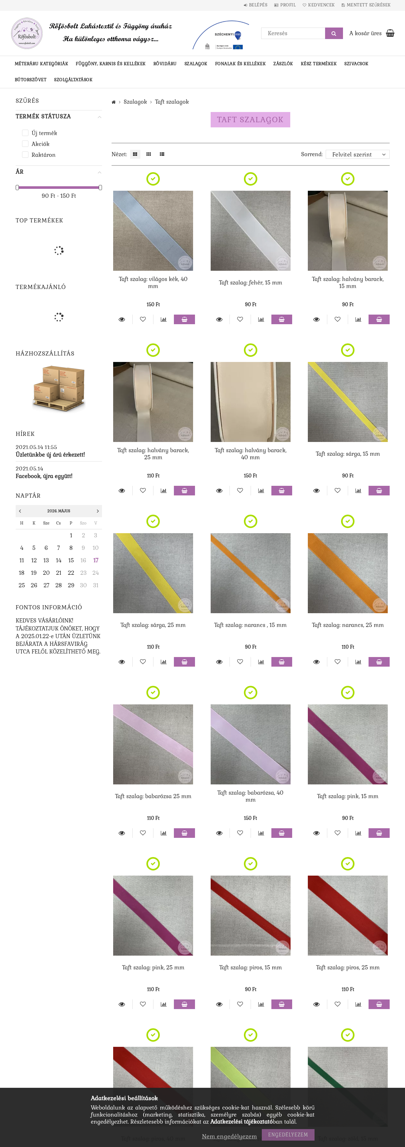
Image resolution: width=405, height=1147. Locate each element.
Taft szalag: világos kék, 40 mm (153, 283)
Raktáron (44, 154)
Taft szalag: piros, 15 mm (250, 967)
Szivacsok (356, 64)
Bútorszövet (31, 80)
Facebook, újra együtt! (44, 476)
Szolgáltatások (73, 80)
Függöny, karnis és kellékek (111, 64)
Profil (281, 5)
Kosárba (184, 319)
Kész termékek (319, 64)
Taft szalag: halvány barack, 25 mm (153, 454)
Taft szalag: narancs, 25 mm (348, 625)
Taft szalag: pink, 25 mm (153, 967)
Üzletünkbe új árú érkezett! (50, 455)
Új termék (44, 133)
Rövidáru (165, 64)
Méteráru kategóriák (41, 64)
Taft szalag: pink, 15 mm (347, 796)
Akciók (41, 144)
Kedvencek (317, 5)
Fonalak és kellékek (240, 64)
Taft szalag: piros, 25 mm (348, 967)
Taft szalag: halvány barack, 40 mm (250, 454)
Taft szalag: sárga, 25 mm (153, 625)
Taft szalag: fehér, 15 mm (250, 282)
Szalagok (195, 64)
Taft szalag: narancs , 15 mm (250, 625)
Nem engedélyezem (229, 1136)
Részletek (122, 319)
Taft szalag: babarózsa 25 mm (153, 796)
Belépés (248, 5)
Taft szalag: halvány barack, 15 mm (348, 283)
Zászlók (283, 64)
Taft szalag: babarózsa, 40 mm (250, 796)
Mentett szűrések (368, 5)
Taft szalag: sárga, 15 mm (348, 453)
